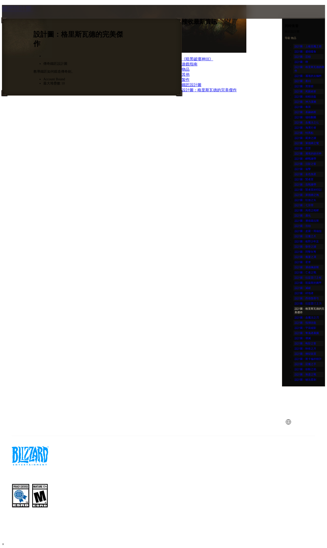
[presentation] (21, 18)
